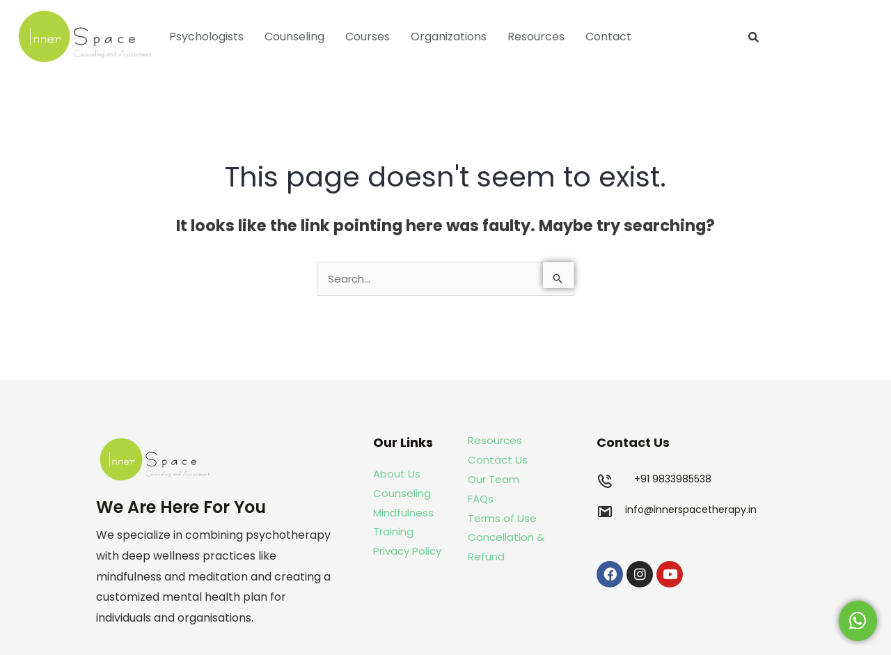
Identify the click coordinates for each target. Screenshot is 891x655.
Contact (608, 37)
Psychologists (206, 37)
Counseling (294, 37)
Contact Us (498, 459)
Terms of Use (502, 518)
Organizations (449, 37)
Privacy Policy (407, 551)
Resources (536, 37)
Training (394, 531)
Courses (367, 37)
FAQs (481, 498)
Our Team (493, 479)
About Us (396, 473)
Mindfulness (403, 512)
